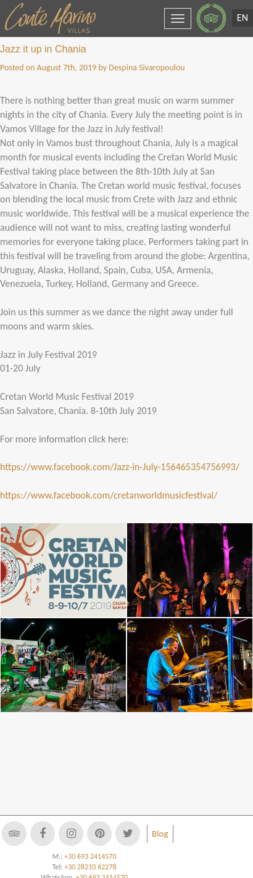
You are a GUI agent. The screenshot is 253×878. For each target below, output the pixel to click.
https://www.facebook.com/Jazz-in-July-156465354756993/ (119, 467)
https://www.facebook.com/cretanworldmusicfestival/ (108, 495)
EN (242, 17)
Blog (160, 833)
